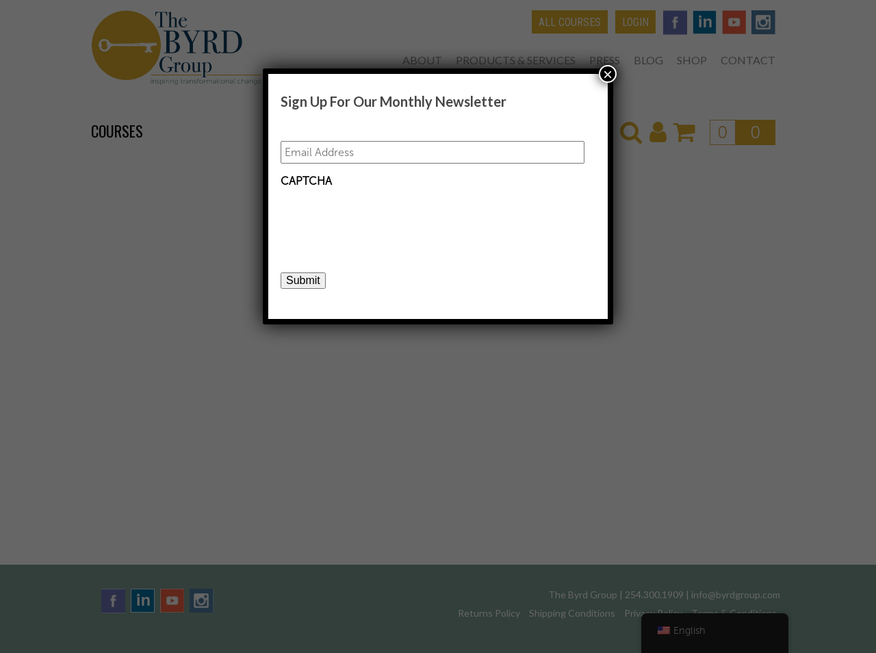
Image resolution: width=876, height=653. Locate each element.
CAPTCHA (306, 181)
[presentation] (385, 221)
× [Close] (608, 74)
